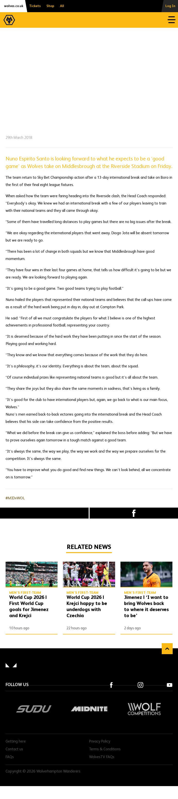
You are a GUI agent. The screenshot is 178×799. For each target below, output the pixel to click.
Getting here (16, 741)
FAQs (10, 757)
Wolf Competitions (144, 709)
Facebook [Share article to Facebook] (134, 513)
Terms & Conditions (105, 749)
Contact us (14, 749)
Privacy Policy (99, 741)
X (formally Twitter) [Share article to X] (44, 513)
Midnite (89, 709)
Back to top (167, 648)
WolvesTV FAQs (101, 757)
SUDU (33, 709)
